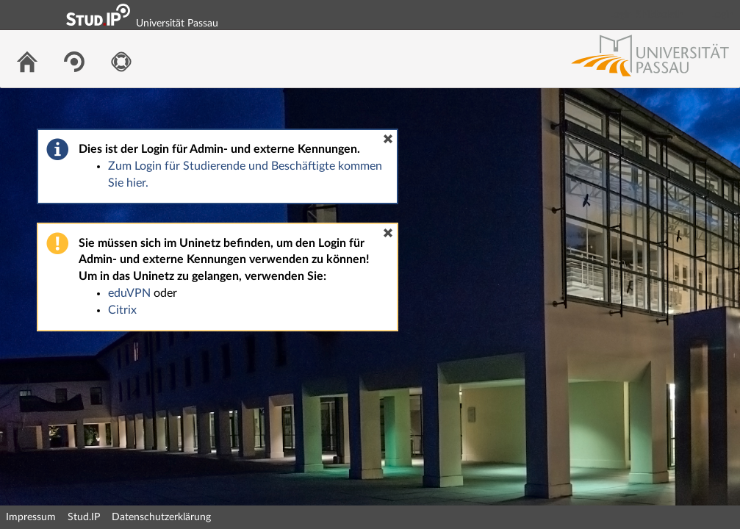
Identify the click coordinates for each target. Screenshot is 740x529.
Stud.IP (84, 517)
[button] (388, 139)
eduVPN (129, 293)
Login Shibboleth (646, 15)
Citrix (122, 310)
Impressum (31, 517)
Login (722, 15)
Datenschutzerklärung (161, 517)
